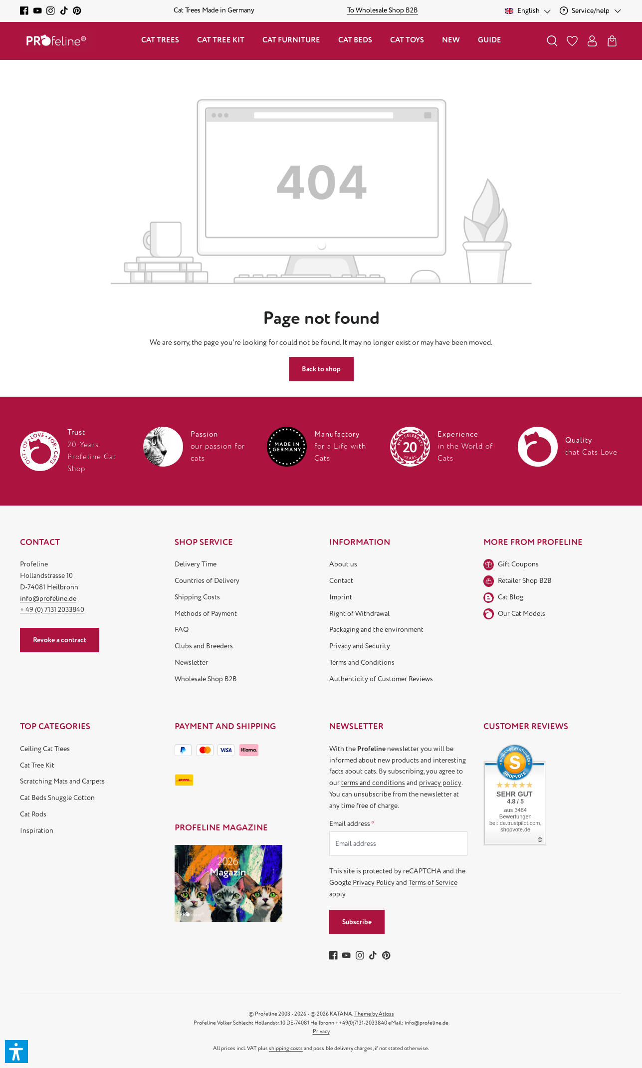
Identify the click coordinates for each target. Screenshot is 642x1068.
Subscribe (357, 922)
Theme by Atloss (374, 1014)
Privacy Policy (374, 882)
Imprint (340, 597)
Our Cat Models (521, 613)
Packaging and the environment (376, 629)
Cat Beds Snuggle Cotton (57, 798)
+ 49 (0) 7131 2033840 (52, 609)
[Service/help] (591, 10)
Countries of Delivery (207, 580)
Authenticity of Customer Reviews (381, 679)
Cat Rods (33, 814)
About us (343, 564)
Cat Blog (510, 597)
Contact (341, 580)
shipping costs (286, 1048)
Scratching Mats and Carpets (62, 781)
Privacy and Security (359, 646)
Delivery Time (195, 564)
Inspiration (36, 830)
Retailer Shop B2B (525, 580)
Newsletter (191, 662)
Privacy (321, 1031)
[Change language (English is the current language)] (528, 10)
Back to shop (321, 369)
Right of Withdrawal (359, 613)
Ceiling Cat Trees (45, 749)
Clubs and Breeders (204, 646)
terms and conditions (373, 783)
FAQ (182, 629)
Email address (352, 823)
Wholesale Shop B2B (206, 679)
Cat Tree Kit (37, 765)
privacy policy (440, 783)
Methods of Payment (206, 613)
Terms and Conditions (362, 662)
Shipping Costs (197, 597)
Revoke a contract (59, 640)
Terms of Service (433, 882)
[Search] (552, 41)
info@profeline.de (48, 598)
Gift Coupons (518, 564)
